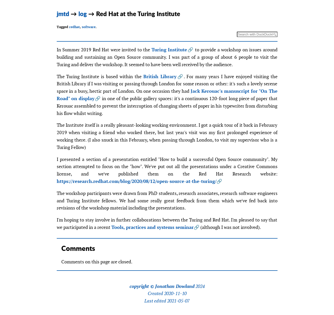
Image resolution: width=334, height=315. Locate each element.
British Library (160, 76)
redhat (74, 27)
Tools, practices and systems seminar (152, 227)
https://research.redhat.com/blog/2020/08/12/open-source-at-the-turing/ (136, 181)
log (82, 13)
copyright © (142, 286)
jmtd (63, 13)
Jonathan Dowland (174, 286)
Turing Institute (169, 50)
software (89, 27)
